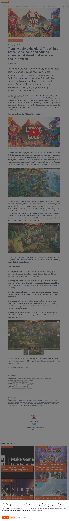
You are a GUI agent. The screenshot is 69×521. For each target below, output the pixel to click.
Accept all (5, 517)
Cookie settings (22, 517)
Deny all (13, 517)
